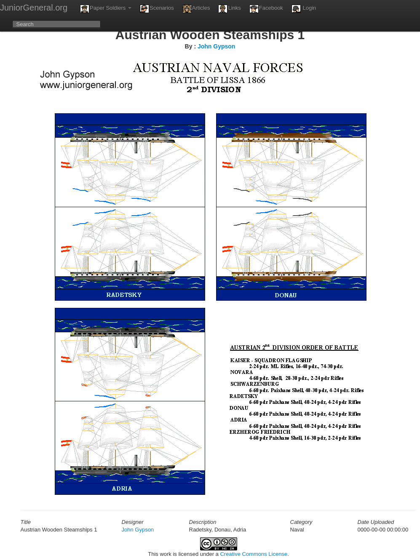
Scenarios (157, 9)
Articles (196, 9)
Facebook (266, 9)
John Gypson (216, 46)
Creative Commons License (253, 554)
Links (229, 9)
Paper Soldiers (105, 9)
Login (304, 9)
